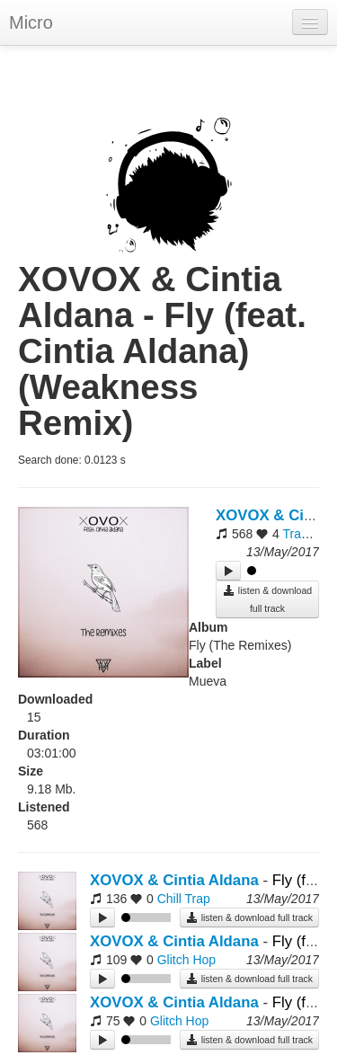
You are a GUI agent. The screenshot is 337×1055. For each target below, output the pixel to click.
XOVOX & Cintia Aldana (174, 880)
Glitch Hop (186, 960)
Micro (31, 22)
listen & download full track (267, 599)
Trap (294, 534)
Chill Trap (183, 898)
